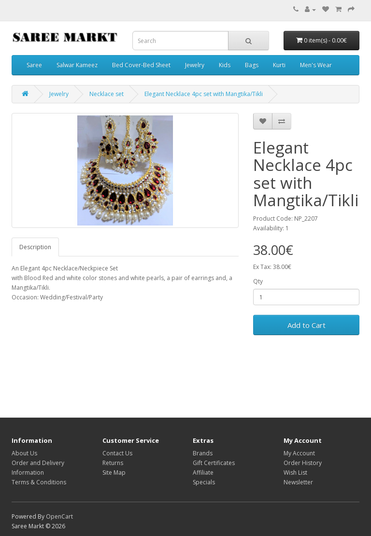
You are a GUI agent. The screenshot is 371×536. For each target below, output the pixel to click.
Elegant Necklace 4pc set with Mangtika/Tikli (203, 94)
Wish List (295, 472)
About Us (24, 453)
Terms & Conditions (39, 482)
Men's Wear (316, 65)
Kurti (279, 65)
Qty (258, 281)
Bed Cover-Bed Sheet (141, 65)
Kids (224, 65)
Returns (112, 463)
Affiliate (203, 472)
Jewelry (194, 65)
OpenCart (59, 516)
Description (35, 247)
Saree (34, 65)
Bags (251, 65)
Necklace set (106, 94)
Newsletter (298, 482)
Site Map (114, 472)
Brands (203, 453)
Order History (303, 463)
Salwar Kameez (77, 65)
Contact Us (117, 453)
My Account (299, 453)
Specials (204, 482)
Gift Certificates (214, 463)
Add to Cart (306, 325)
